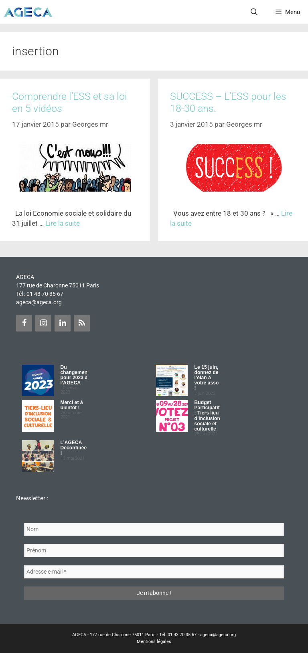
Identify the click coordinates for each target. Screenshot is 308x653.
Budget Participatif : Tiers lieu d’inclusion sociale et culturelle (207, 416)
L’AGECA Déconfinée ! (74, 448)
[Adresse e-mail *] (154, 571)
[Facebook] (24, 323)
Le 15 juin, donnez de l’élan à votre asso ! (207, 377)
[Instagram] (43, 323)
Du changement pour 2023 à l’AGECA (75, 375)
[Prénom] (154, 550)
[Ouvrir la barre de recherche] (254, 12)
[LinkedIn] (63, 323)
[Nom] (154, 529)
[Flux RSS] (82, 323)
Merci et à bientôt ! (72, 405)
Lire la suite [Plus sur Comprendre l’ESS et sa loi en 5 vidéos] (62, 223)
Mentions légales (154, 641)
